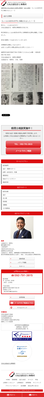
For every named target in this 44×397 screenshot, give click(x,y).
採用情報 (22, 297)
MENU (41, 3)
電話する (11, 395)
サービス (30, 379)
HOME (8, 379)
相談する (33, 395)
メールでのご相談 (23, 151)
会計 (4, 195)
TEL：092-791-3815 (23, 144)
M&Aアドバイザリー (9, 179)
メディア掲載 (22, 262)
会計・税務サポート (9, 169)
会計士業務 (27, 8)
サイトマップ (37, 382)
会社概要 (23, 385)
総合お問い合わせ (33, 385)
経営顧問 (5, 165)
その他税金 (6, 208)
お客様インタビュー (9, 382)
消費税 (5, 205)
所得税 (5, 201)
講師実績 (22, 259)
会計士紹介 (22, 379)
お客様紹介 (20, 382)
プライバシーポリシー (12, 385)
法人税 (5, 198)
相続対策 (5, 182)
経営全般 (5, 191)
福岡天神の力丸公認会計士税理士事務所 (12, 8)
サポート (22, 266)
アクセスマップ (22, 307)
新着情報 (14, 379)
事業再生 (5, 175)
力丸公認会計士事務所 (8, 363)
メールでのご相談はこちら (22, 302)
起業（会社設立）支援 (10, 172)
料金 (36, 379)
